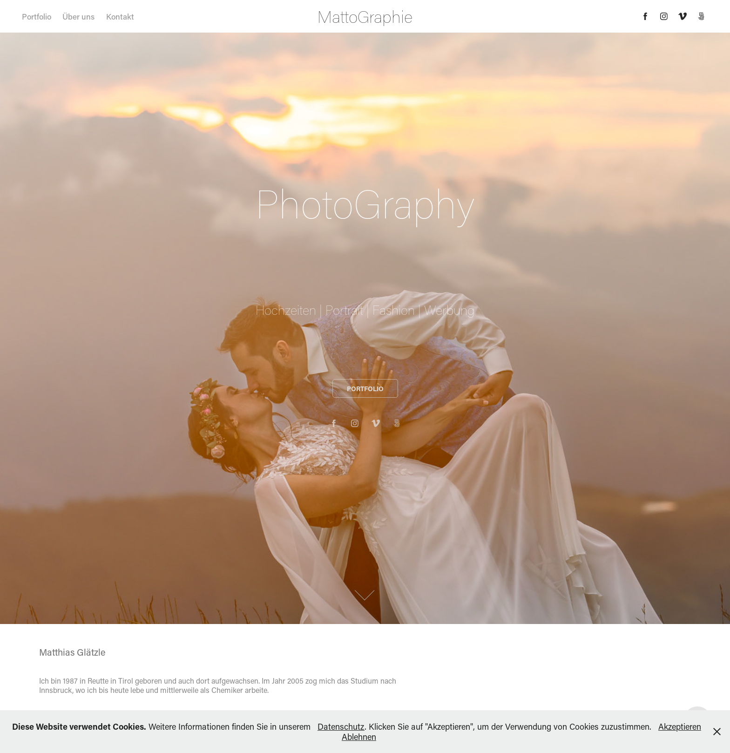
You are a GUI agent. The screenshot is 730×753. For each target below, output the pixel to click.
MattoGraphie (365, 16)
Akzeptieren (679, 726)
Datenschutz (341, 726)
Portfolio (36, 16)
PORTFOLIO (365, 388)
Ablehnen (359, 736)
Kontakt (120, 16)
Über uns (78, 16)
